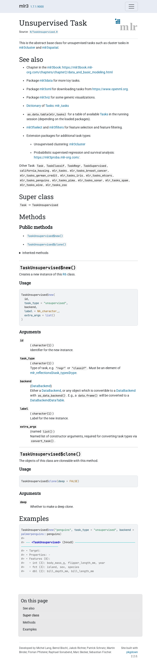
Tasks (49, 106)
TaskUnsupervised (34, 295)
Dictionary (33, 106)
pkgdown (132, 652)
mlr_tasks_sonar (90, 180)
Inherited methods (35, 253)
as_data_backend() (51, 395)
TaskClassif (55, 166)
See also (29, 608)
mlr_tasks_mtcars (99, 175)
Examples (30, 629)
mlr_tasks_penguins (34, 180)
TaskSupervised (95, 166)
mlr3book (54, 67)
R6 (65, 274)
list (48, 315)
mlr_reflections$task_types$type (53, 373)
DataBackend (41, 386)
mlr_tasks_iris (71, 175)
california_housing (34, 171)
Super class (31, 615)
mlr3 (24, 6)
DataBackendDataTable (47, 400)
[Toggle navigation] (131, 6)
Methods (29, 622)
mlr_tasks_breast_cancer (88, 171)
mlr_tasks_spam (116, 180)
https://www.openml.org (110, 89)
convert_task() (42, 441)
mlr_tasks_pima (63, 180)
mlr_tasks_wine (31, 185)
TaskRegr (73, 166)
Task (40, 166)
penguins (53, 534)
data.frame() (88, 395)
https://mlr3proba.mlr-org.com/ (56, 157)
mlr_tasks (62, 106)
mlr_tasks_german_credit (38, 175)
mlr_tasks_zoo (56, 185)
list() (47, 431)
